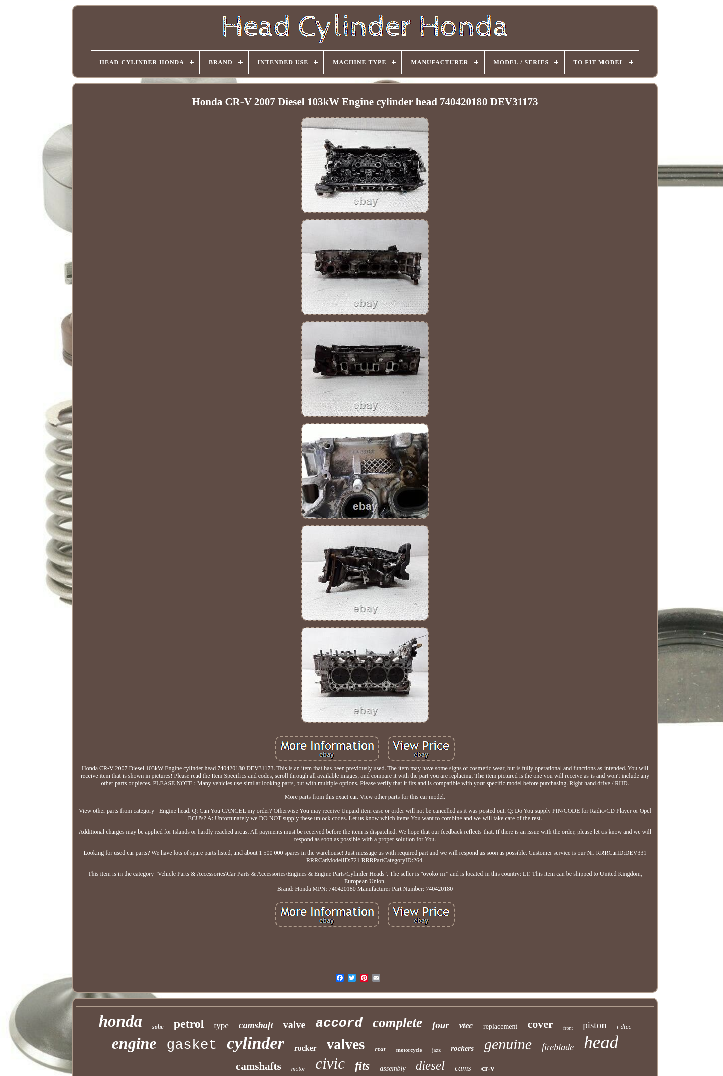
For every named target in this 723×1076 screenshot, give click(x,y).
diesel (430, 1065)
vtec (466, 1025)
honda (120, 1021)
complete (397, 1022)
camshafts (258, 1066)
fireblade (558, 1047)
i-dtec (624, 1026)
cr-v (487, 1068)
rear (380, 1048)
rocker (305, 1048)
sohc (158, 1026)
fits (362, 1066)
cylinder (255, 1043)
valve (294, 1024)
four (440, 1025)
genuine (508, 1044)
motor (298, 1068)
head (601, 1042)
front (568, 1028)
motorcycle (409, 1050)
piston (594, 1025)
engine (134, 1043)
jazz (436, 1050)
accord (339, 1023)
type (221, 1025)
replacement (500, 1026)
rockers (462, 1048)
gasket (192, 1045)
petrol (189, 1023)
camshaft (256, 1025)
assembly (392, 1068)
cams (463, 1068)
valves (346, 1044)
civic (330, 1063)
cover (540, 1024)
